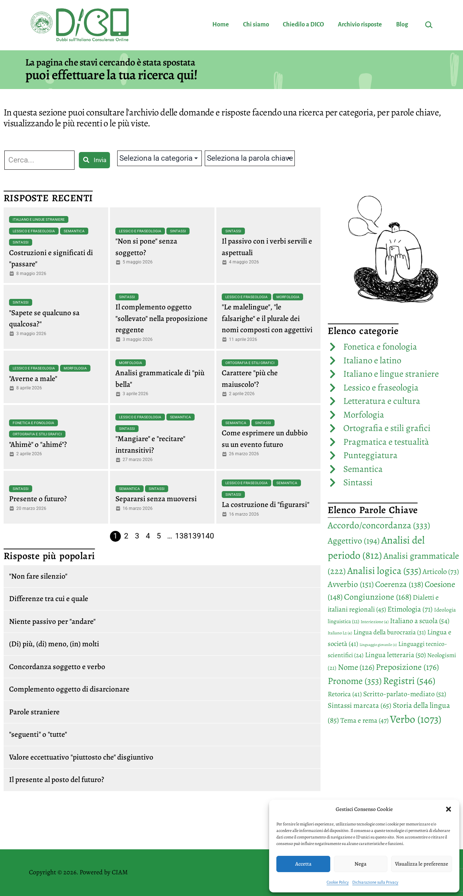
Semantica (74, 231)
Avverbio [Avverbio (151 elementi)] (351, 584)
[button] (448, 809)
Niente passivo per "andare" (52, 621)
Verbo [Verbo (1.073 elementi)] (415, 719)
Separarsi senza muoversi (156, 499)
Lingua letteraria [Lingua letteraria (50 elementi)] (395, 655)
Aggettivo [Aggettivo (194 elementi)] (354, 540)
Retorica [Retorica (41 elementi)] (345, 694)
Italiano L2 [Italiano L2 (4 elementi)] (340, 633)
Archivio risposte (360, 24)
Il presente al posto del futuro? (56, 779)
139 (194, 536)
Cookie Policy (338, 882)
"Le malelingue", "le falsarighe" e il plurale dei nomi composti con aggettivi (267, 318)
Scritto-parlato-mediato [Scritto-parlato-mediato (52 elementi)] (404, 694)
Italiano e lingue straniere (39, 219)
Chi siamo (256, 24)
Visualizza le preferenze (421, 863)
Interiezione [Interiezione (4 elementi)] (374, 622)
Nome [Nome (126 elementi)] (356, 667)
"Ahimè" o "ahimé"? (38, 444)
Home (220, 24)
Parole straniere (34, 712)
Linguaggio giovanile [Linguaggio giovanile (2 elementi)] (378, 644)
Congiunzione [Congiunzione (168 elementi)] (377, 597)
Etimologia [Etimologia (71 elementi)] (410, 609)
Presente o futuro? (38, 499)
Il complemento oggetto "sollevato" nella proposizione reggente (161, 318)
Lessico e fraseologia (34, 231)
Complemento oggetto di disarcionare (69, 689)
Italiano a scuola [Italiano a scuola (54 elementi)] (419, 621)
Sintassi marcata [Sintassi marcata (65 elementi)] (359, 705)
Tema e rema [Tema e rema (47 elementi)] (364, 720)
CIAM (120, 872)
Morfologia (288, 297)
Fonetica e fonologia (33, 423)
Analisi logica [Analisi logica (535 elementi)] (384, 570)
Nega (360, 863)
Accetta (303, 863)
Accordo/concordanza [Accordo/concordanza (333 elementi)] (379, 525)
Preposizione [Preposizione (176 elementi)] (407, 667)
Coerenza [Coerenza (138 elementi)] (399, 584)
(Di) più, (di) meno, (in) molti (54, 644)
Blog (402, 24)
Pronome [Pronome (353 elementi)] (355, 681)
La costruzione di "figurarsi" (265, 504)
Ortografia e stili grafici (250, 363)
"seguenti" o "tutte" (38, 734)
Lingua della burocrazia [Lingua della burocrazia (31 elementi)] (389, 632)
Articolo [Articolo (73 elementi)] (440, 571)
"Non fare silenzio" (38, 576)
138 (181, 536)
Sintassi (21, 242)
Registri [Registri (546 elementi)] (409, 680)
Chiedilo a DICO (303, 24)
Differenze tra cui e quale (48, 598)
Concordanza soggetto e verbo (57, 667)
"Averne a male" (33, 378)
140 (207, 536)
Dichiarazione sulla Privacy (375, 882)
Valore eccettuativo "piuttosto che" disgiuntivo (81, 757)
